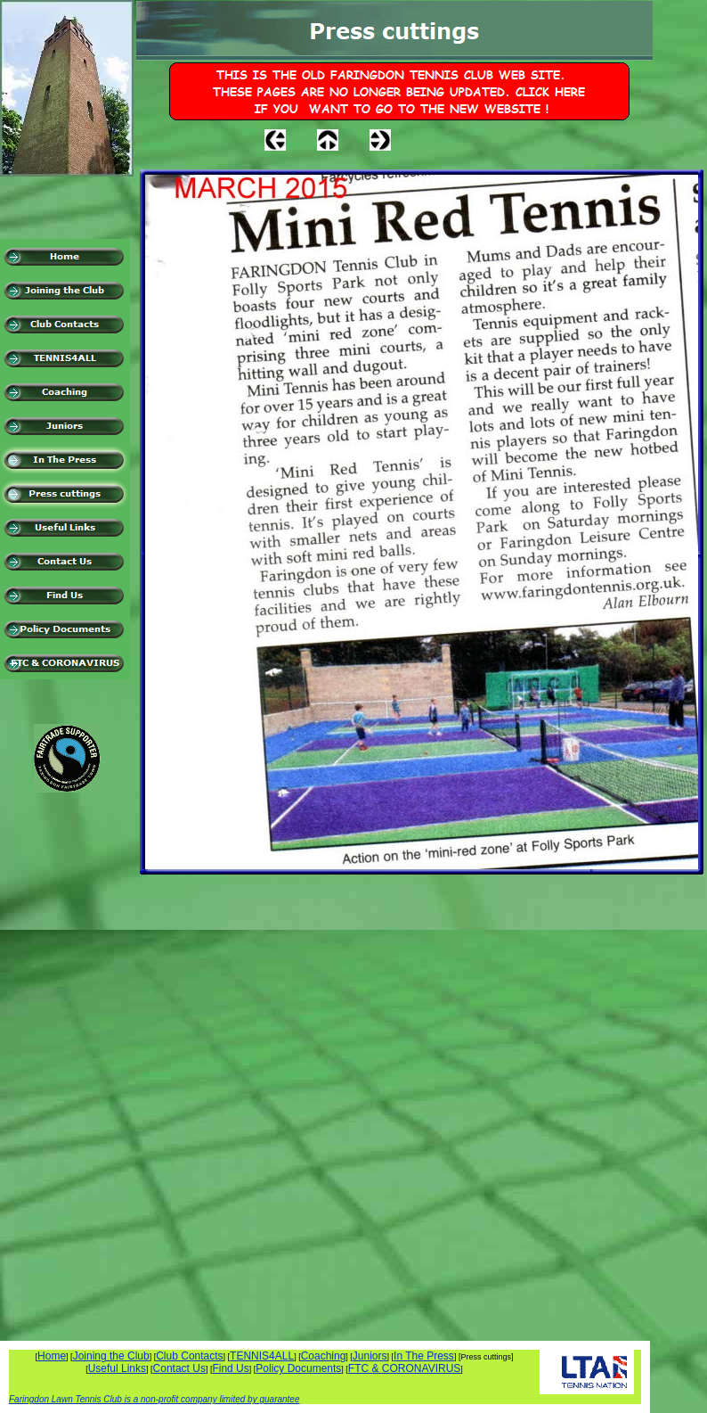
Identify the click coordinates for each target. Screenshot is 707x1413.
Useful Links (117, 1368)
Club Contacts (189, 1356)
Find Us (230, 1368)
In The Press (424, 1356)
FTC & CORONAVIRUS (404, 1368)
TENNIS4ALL (262, 1356)
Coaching (323, 1356)
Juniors (370, 1356)
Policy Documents (298, 1368)
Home (51, 1356)
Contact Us (179, 1368)
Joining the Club (111, 1356)
